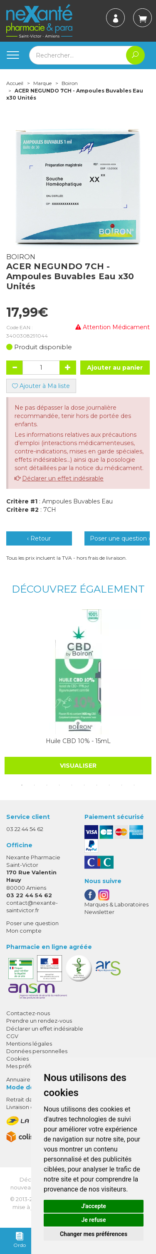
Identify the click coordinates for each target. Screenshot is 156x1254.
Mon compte (24, 930)
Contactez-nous (28, 1013)
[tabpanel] (78, 692)
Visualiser (78, 765)
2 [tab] (34, 785)
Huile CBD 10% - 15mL (78, 741)
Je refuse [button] (93, 1219)
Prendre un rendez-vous (39, 1020)
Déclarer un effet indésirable (63, 478)
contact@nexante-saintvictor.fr (32, 906)
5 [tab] (72, 785)
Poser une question (32, 923)
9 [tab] (122, 785)
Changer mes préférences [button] (93, 1234)
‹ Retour (39, 538)
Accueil (14, 83)
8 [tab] (109, 785)
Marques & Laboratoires (116, 904)
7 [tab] (97, 785)
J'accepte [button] (93, 1206)
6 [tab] (84, 785)
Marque (42, 83)
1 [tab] (22, 785)
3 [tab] (47, 785)
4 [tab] (59, 785)
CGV (12, 1036)
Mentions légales (29, 1043)
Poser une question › (120, 538)
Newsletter (99, 912)
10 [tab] (134, 785)
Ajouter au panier (115, 367)
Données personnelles (36, 1051)
